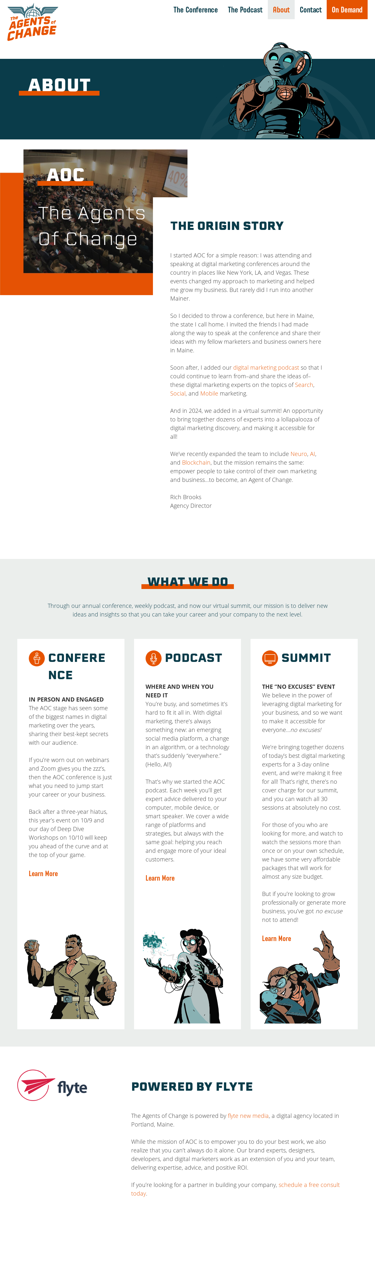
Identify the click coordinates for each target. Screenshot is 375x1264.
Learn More (43, 873)
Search (304, 385)
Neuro (299, 454)
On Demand (347, 10)
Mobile (209, 393)
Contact (311, 10)
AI (312, 454)
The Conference (195, 10)
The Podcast (245, 10)
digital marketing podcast (266, 367)
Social (178, 393)
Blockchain (196, 462)
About (281, 10)
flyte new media (248, 1115)
